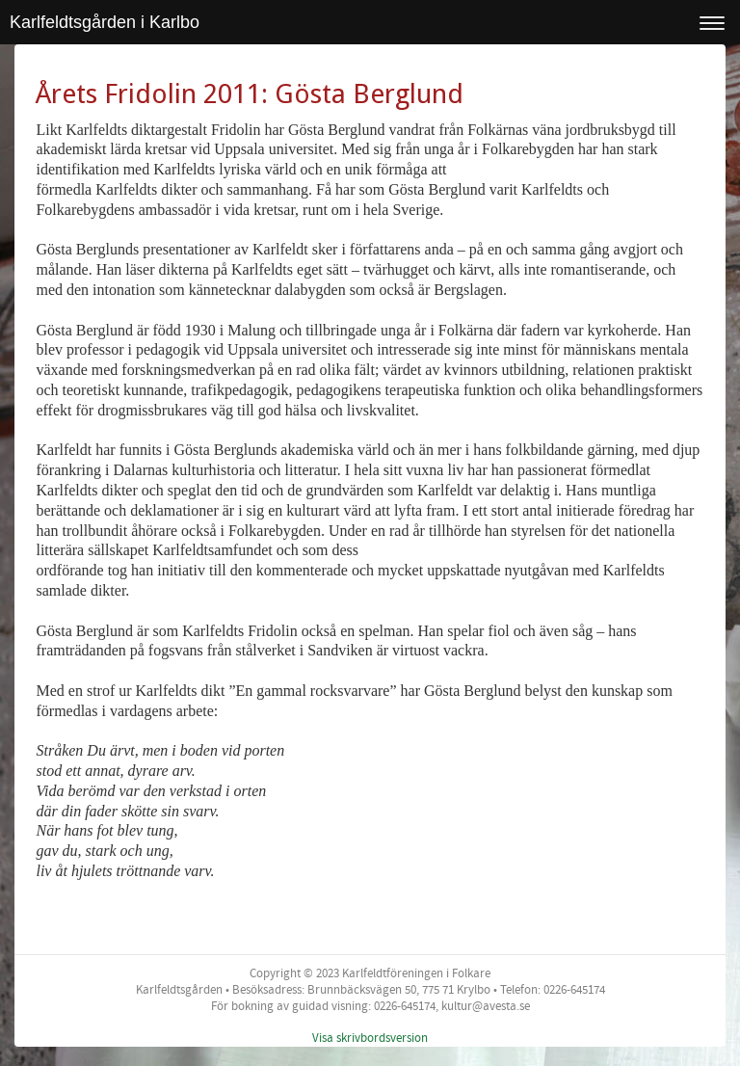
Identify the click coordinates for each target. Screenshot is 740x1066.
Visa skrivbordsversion (370, 1038)
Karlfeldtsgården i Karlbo (104, 22)
